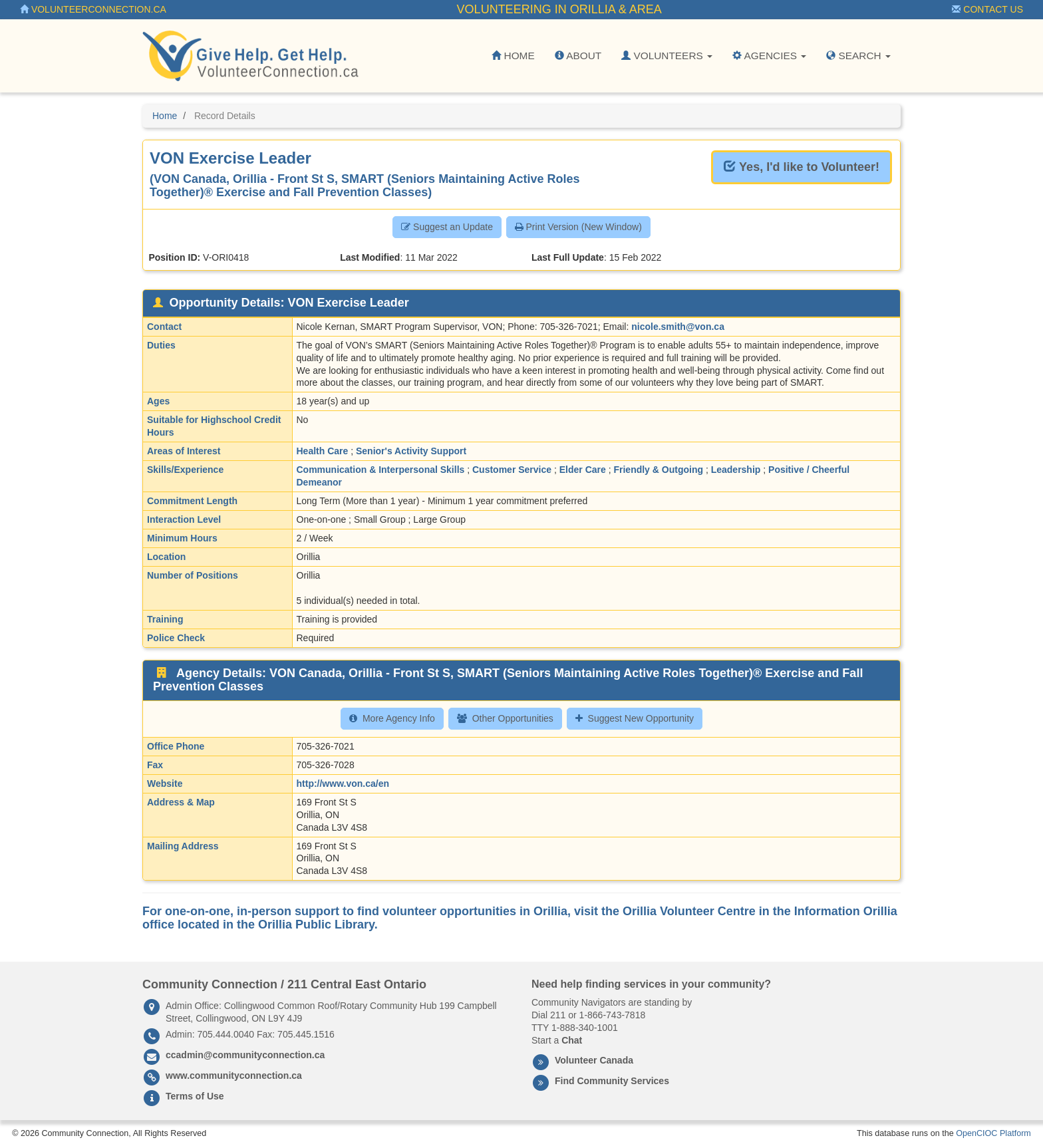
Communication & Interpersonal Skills (381, 469)
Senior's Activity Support (411, 451)
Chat (571, 1040)
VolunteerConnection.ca (93, 9)
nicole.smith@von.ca (677, 326)
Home (513, 55)
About (578, 55)
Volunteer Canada (594, 1060)
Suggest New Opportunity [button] (634, 718)
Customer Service (511, 469)
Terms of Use (195, 1096)
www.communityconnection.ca (234, 1075)
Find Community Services (612, 1081)
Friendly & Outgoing (658, 469)
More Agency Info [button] (392, 718)
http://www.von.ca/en (343, 783)
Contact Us (987, 9)
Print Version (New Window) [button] (578, 226)
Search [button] (858, 55)
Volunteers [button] (666, 55)
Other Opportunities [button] (505, 718)
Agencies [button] (769, 55)
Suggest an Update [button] (447, 226)
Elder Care (582, 469)
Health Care (323, 451)
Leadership (736, 469)
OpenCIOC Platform (993, 1133)
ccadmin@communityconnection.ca (245, 1055)
